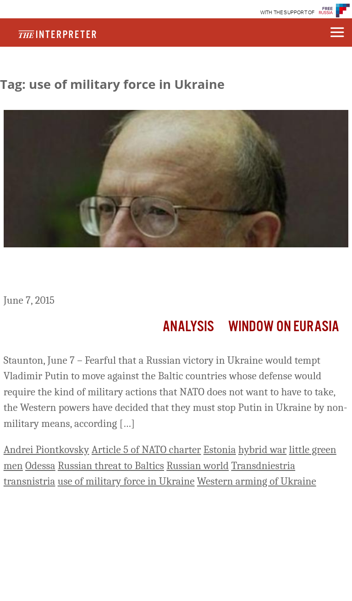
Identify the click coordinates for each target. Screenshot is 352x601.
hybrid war (262, 449)
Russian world (197, 465)
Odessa (40, 465)
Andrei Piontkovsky (46, 449)
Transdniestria (263, 465)
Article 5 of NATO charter (146, 449)
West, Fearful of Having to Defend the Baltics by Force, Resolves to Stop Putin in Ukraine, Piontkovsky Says (172, 272)
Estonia (220, 449)
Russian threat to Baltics (111, 465)
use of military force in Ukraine (126, 481)
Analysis (188, 326)
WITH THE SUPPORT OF (287, 12)
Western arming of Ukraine (256, 481)
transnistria (29, 481)
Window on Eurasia (284, 326)
